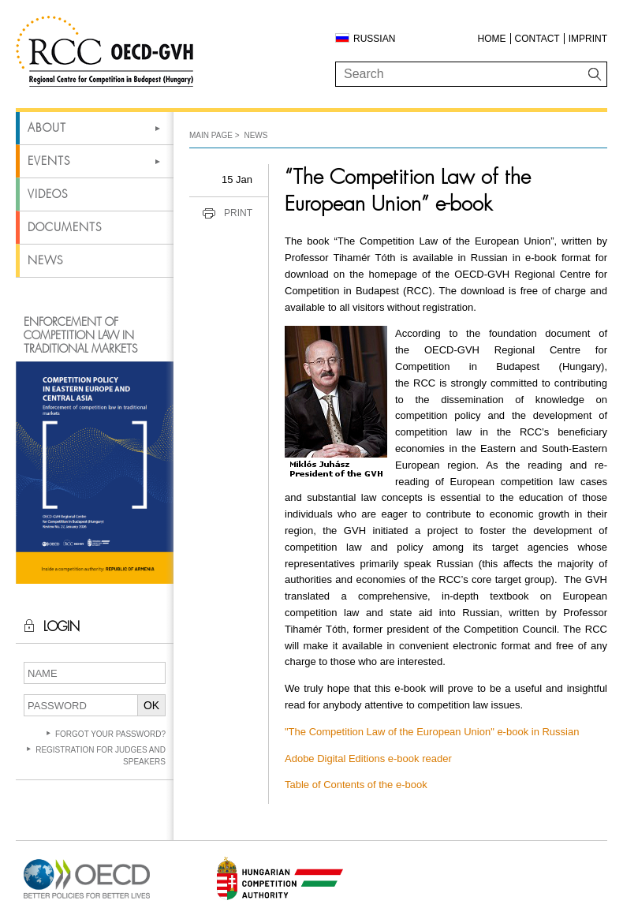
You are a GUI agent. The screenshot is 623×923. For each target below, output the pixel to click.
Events (49, 161)
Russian (374, 38)
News (45, 260)
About (47, 128)
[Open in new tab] (87, 899)
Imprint (588, 38)
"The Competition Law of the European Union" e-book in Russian (432, 732)
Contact (537, 38)
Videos (48, 194)
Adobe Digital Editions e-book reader (368, 758)
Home (492, 38)
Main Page (211, 135)
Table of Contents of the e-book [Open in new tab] (356, 784)
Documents (65, 227)
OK (151, 705)
